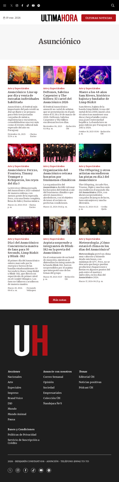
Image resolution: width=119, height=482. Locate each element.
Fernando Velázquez (31, 289)
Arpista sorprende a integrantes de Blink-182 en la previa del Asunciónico (59, 248)
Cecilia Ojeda (104, 208)
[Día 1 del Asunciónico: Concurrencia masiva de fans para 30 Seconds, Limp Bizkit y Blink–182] (24, 225)
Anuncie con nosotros (57, 371)
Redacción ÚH (71, 127)
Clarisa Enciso (33, 135)
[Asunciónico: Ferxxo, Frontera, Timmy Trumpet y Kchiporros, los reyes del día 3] (24, 153)
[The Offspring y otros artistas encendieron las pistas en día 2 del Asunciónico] (95, 153)
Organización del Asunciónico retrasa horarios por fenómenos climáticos (59, 175)
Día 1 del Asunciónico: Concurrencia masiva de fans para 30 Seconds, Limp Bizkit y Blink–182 (23, 249)
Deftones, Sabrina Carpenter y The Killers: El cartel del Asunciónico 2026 (57, 97)
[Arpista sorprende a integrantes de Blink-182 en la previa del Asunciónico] (59, 225)
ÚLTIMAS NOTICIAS (98, 18)
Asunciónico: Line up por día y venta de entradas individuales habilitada (23, 97)
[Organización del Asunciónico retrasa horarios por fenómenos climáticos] (59, 153)
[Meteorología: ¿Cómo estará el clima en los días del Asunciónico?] (95, 225)
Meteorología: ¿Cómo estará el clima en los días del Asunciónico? (94, 246)
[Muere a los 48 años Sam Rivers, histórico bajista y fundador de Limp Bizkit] (95, 75)
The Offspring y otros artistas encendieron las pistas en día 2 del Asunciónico (94, 175)
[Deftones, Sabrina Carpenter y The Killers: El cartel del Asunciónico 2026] (59, 75)
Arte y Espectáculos (18, 88)
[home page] (59, 18)
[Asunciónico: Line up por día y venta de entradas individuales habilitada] (24, 75)
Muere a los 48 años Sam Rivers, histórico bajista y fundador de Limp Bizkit (94, 97)
